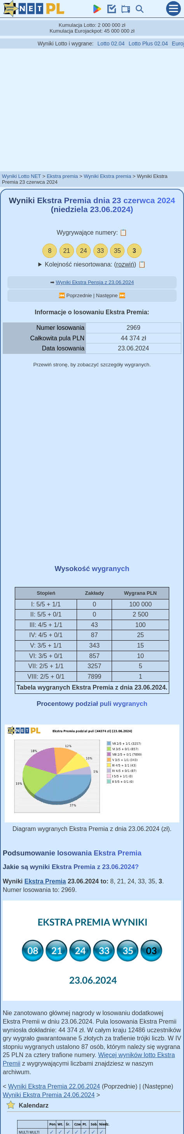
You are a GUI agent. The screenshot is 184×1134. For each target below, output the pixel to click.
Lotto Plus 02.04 (153, 43)
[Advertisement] (92, 109)
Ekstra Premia (45, 881)
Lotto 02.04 (116, 43)
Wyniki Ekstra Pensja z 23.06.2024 (95, 282)
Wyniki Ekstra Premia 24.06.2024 (49, 1095)
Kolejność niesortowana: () (95, 264)
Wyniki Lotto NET (21, 176)
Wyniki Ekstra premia (107, 176)
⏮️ (62, 295)
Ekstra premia (62, 176)
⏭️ (122, 295)
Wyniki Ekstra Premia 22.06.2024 (54, 1086)
